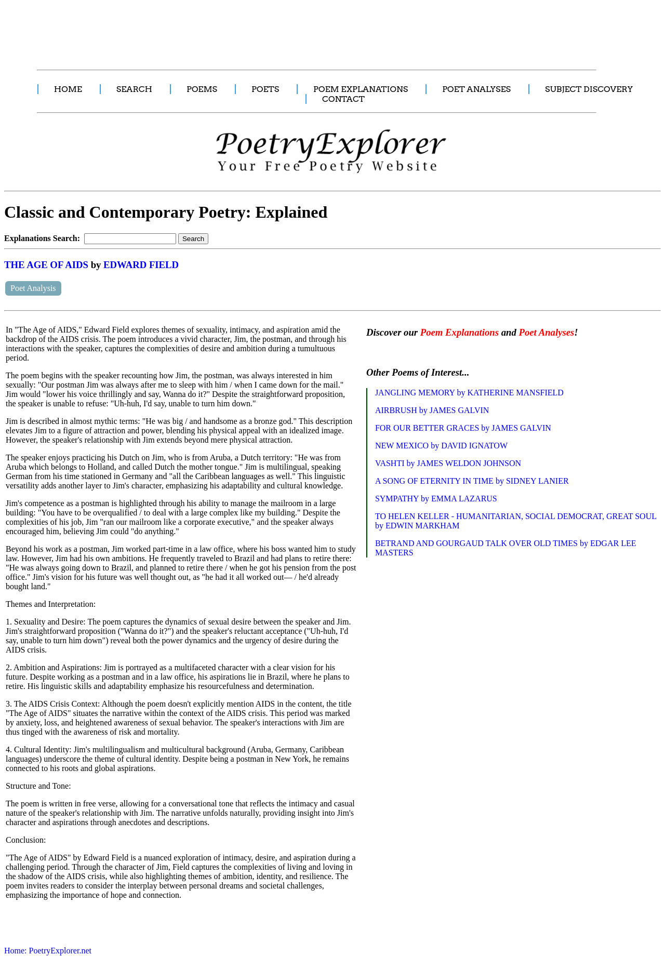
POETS (265, 89)
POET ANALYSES (476, 89)
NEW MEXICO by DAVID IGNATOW (441, 445)
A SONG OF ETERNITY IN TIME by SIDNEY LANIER (472, 480)
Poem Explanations (459, 332)
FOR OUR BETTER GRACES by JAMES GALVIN (463, 427)
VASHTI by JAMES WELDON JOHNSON (448, 463)
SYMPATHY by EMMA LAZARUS (436, 498)
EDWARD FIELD (141, 264)
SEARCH (134, 89)
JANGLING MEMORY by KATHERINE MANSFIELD (469, 392)
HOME (68, 89)
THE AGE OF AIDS (46, 264)
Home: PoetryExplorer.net (47, 950)
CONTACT (343, 99)
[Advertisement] (195, 29)
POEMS (202, 89)
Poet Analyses (546, 332)
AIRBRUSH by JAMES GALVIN (432, 410)
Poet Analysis (33, 288)
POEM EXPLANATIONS (360, 89)
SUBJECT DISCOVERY (589, 89)
